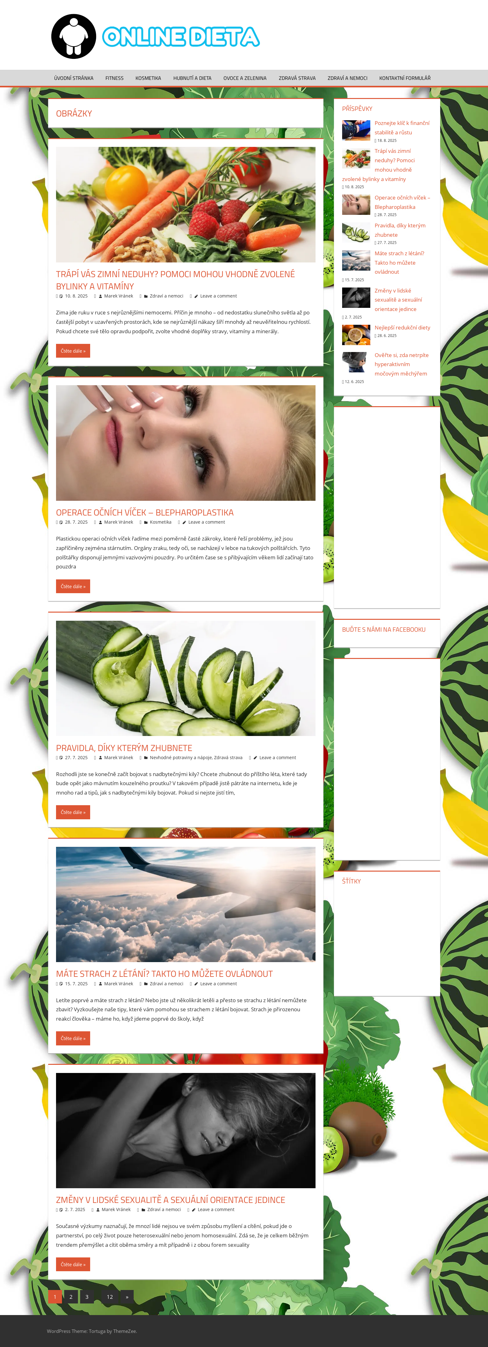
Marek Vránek (118, 296)
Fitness (114, 78)
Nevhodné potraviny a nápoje (181, 757)
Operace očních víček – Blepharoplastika (145, 512)
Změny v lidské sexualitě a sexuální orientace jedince (170, 1199)
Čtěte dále (71, 351)
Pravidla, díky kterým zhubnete (124, 747)
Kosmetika (148, 78)
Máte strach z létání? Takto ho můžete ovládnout (164, 973)
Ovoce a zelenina (245, 78)
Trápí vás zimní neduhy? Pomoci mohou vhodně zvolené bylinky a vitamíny (175, 280)
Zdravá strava (297, 78)
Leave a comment (218, 296)
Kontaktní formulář (405, 78)
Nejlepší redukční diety (402, 327)
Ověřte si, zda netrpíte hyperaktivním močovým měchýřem (402, 364)
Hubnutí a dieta (192, 78)
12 (110, 1296)
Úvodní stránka (74, 78)
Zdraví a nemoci (347, 78)
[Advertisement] (387, 506)
